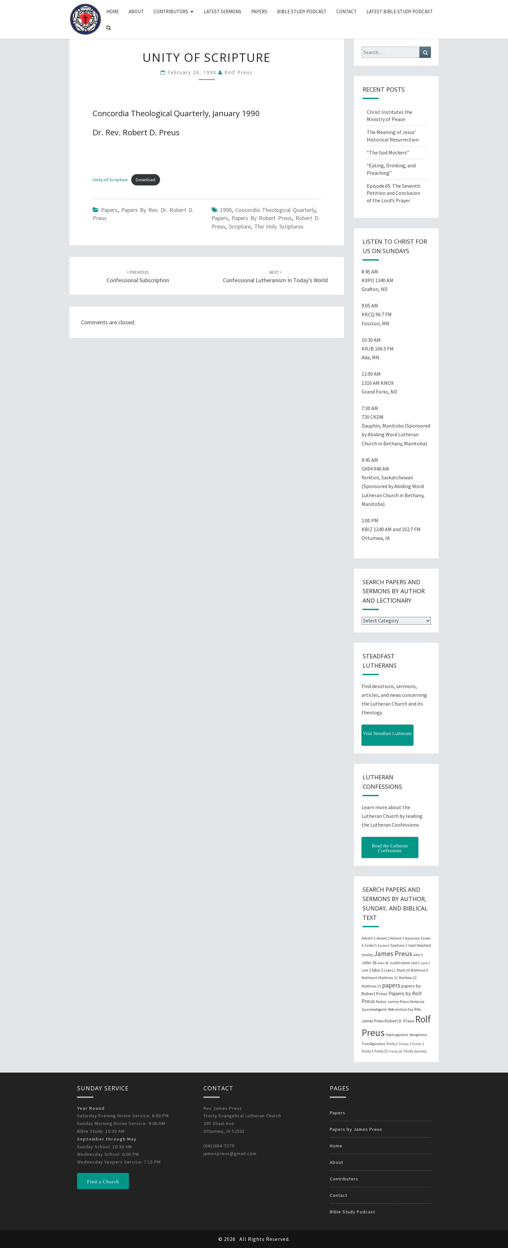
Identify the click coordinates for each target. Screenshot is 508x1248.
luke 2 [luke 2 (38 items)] (377, 970)
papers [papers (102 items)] (391, 985)
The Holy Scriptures (279, 226)
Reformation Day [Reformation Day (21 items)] (400, 1009)
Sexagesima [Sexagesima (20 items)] (418, 1034)
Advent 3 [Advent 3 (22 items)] (397, 938)
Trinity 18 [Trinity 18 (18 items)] (395, 1051)
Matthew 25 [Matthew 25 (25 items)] (371, 986)
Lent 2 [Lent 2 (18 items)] (425, 963)
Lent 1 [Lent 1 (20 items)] (415, 963)
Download (145, 180)
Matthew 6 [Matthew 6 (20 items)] (369, 977)
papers (220, 218)
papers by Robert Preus (262, 218)
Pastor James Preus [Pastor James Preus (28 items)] (392, 1001)
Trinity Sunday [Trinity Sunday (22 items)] (414, 1051)
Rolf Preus (239, 72)
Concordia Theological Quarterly (275, 210)
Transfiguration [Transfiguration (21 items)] (373, 1044)
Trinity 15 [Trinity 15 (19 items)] (380, 1051)
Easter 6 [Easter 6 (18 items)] (383, 945)
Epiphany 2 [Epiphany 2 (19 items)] (398, 945)
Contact (346, 11)
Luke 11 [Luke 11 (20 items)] (390, 970)
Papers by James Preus (356, 1129)
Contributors (171, 11)
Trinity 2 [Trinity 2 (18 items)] (405, 1044)
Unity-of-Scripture (110, 180)
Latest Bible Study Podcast (399, 11)
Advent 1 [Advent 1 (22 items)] (368, 938)
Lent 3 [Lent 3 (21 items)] (366, 970)
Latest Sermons (222, 11)
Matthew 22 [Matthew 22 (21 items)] (408, 977)
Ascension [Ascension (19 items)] (412, 938)
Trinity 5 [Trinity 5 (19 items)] (367, 1051)
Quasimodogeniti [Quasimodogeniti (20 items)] (374, 1009)
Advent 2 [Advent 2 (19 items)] (382, 938)
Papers (259, 11)
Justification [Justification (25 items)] (399, 962)
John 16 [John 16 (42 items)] (369, 962)
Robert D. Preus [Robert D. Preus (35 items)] (399, 1021)
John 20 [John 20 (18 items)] (382, 963)
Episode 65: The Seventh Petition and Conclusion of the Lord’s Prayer (393, 193)
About (136, 11)
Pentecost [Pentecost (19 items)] (417, 1001)
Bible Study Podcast (302, 11)
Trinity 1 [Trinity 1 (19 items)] (392, 1044)
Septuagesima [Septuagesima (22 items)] (397, 1034)
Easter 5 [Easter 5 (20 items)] (370, 945)
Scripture (240, 226)
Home (112, 11)
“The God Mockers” (388, 152)
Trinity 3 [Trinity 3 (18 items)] (418, 1044)
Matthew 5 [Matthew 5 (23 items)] (419, 970)
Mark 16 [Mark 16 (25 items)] (403, 970)
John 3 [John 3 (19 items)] (417, 955)
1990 (226, 210)
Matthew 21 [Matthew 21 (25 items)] (388, 977)
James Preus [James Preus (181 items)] (393, 953)
